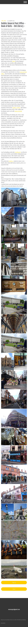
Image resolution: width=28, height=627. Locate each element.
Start (14, 589)
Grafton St (18, 152)
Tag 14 (14, 582)
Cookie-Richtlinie (17, 619)
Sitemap (24, 619)
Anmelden (3, 623)
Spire (13, 61)
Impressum (3, 619)
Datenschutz (10, 619)
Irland (3, 20)
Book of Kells (18, 111)
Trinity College (16, 107)
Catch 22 (11, 161)
